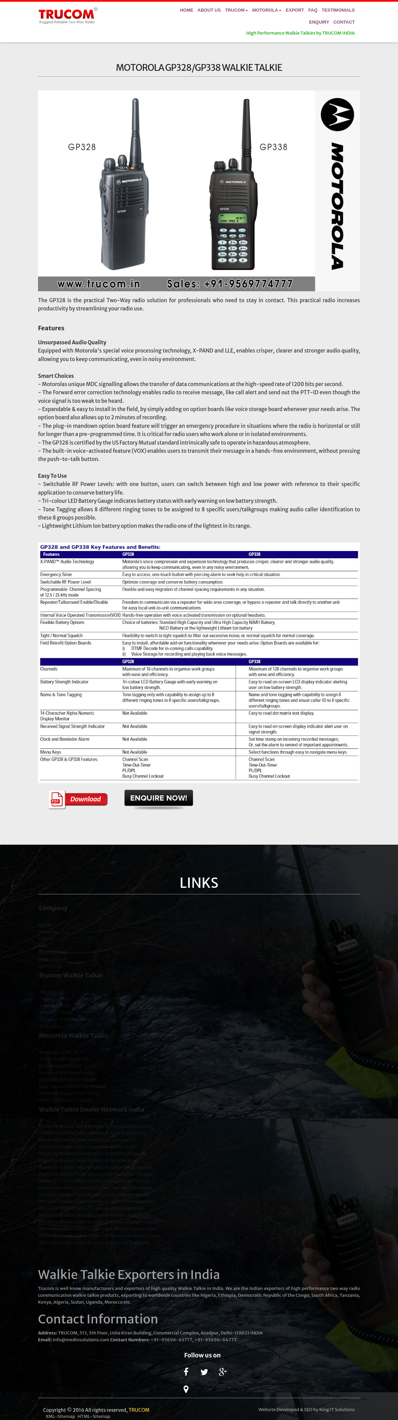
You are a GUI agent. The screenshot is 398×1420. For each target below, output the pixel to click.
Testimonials (338, 10)
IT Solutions (342, 1409)
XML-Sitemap (60, 1416)
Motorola (267, 10)
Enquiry (319, 22)
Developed (288, 1409)
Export (295, 10)
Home (186, 10)
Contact (344, 22)
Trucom (236, 10)
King (324, 1409)
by (315, 1409)
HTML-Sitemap (93, 1416)
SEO (308, 1409)
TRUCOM (138, 1410)
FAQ (313, 10)
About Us (209, 10)
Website (267, 1409)
